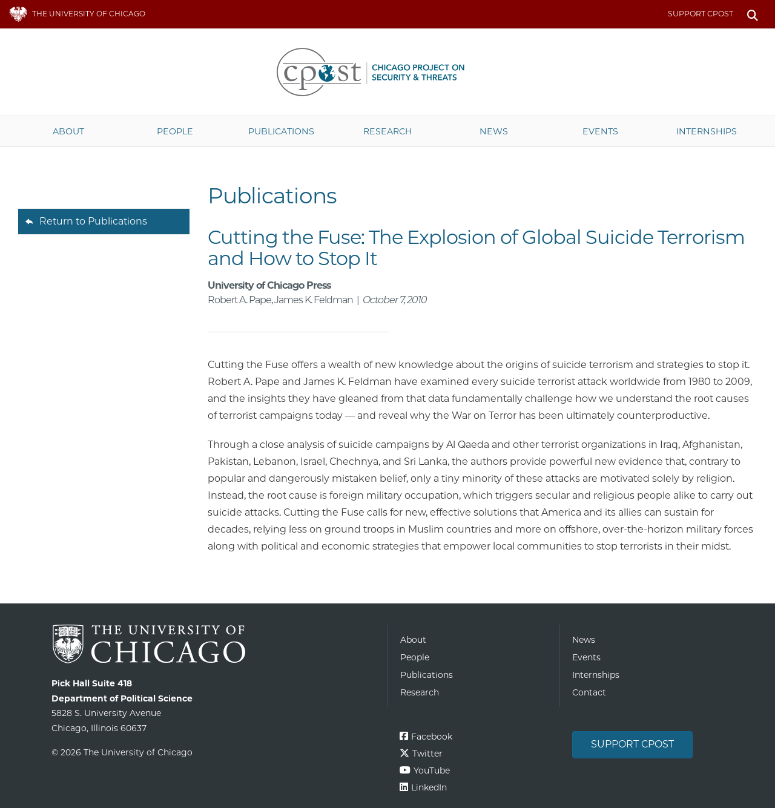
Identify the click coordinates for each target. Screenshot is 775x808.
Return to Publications (93, 221)
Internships (706, 131)
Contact (589, 692)
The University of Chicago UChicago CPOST (387, 72)
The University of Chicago (214, 644)
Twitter (427, 753)
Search (752, 14)
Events (600, 131)
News (494, 131)
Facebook (431, 736)
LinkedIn (429, 787)
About (68, 131)
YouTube (432, 770)
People (175, 131)
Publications (281, 131)
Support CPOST (700, 13)
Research (387, 131)
